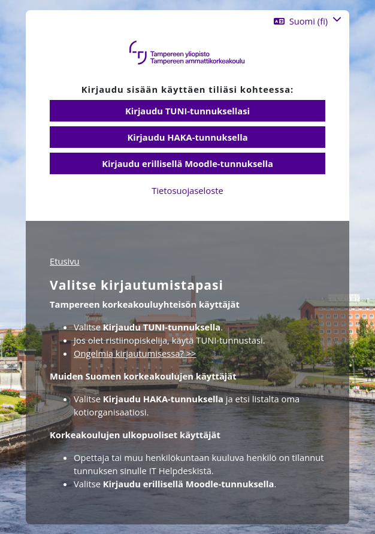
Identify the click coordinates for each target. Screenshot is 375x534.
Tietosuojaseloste (187, 190)
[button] (307, 21)
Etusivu (65, 261)
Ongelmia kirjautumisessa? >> (135, 353)
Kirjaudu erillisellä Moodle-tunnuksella (187, 163)
